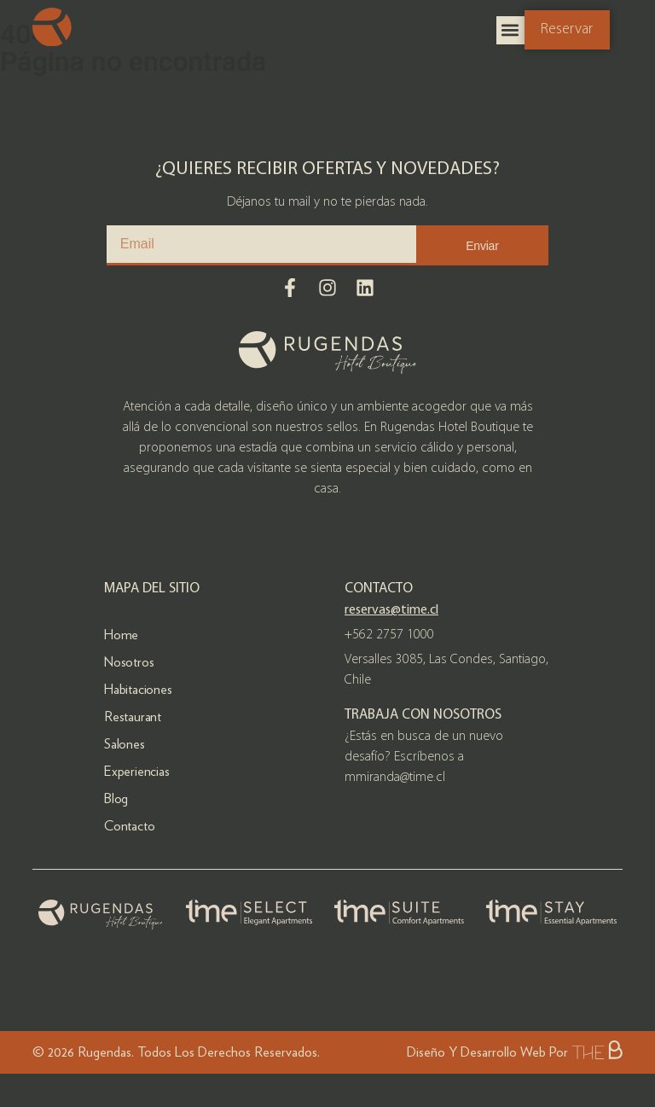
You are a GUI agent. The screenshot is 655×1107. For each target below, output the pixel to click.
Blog (116, 798)
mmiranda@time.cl (395, 777)
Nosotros (129, 662)
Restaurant (132, 716)
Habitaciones (138, 689)
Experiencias (137, 771)
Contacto (129, 826)
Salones (124, 744)
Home (121, 634)
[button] (510, 30)
